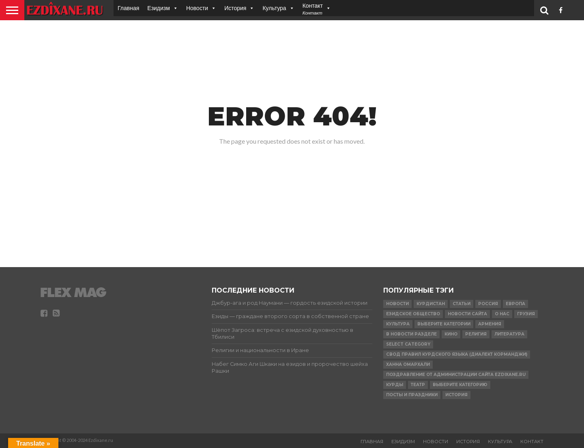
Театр (418, 384)
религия (476, 334)
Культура (274, 7)
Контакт (531, 441)
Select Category (408, 344)
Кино (450, 334)
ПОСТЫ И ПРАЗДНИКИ (412, 394)
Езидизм (158, 7)
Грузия (526, 313)
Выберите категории (443, 324)
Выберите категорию (460, 384)
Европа (515, 303)
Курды (394, 384)
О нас (502, 313)
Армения (489, 324)
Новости (197, 7)
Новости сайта (467, 313)
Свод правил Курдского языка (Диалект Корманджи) (456, 354)
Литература (509, 334)
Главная (128, 7)
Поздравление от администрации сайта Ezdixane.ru (456, 374)
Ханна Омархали (408, 364)
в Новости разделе (411, 334)
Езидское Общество (413, 313)
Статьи (461, 303)
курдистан (431, 303)
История (235, 7)
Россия (488, 303)
